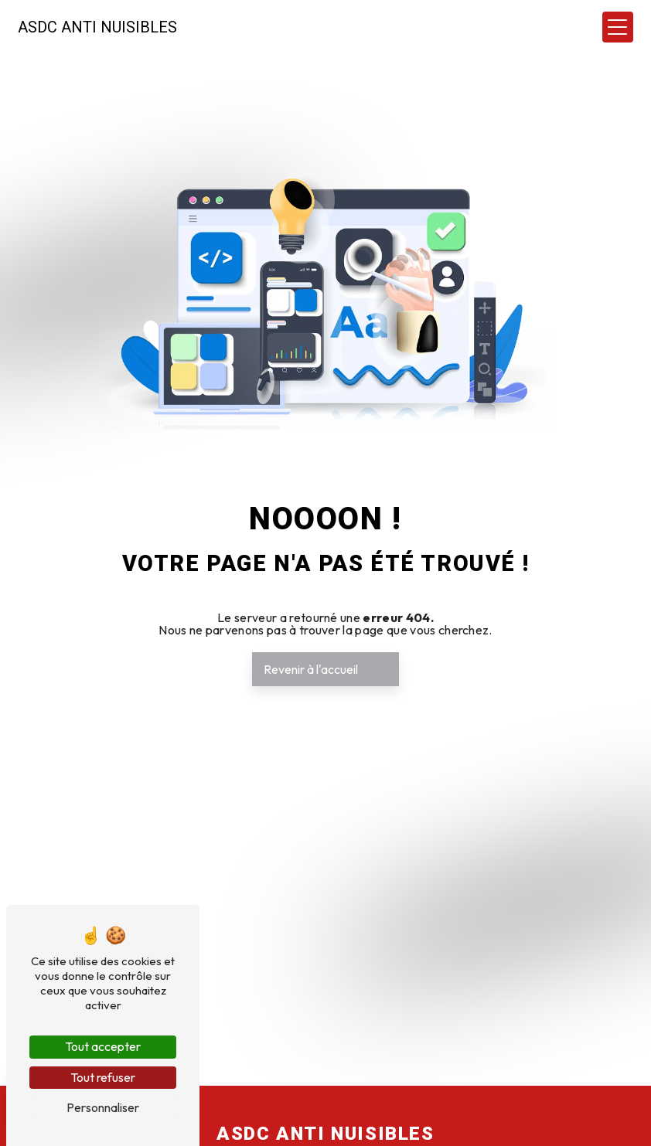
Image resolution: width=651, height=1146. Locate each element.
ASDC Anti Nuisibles (98, 27)
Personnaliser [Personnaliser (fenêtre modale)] (102, 1107)
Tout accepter (103, 1046)
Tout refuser (102, 1077)
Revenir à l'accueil (311, 669)
